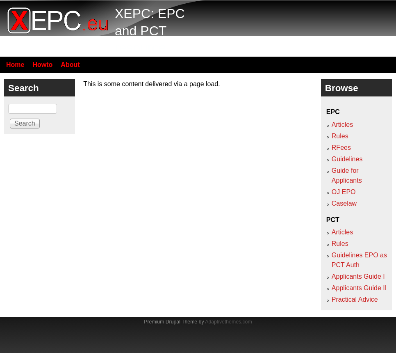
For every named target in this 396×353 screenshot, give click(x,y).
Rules (340, 136)
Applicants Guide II (359, 287)
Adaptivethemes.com (228, 322)
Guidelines (347, 159)
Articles (342, 124)
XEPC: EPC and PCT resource (150, 30)
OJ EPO (344, 191)
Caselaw (344, 203)
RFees (341, 147)
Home (15, 64)
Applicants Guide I (358, 276)
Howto (42, 64)
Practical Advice (355, 299)
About (70, 64)
